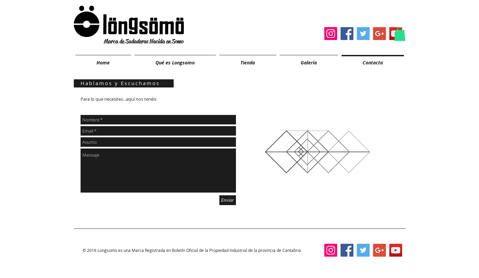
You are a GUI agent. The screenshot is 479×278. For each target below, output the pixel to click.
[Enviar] (227, 200)
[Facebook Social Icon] (347, 33)
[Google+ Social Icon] (379, 33)
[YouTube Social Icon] (395, 250)
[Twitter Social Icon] (363, 33)
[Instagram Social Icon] (330, 33)
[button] (400, 34)
